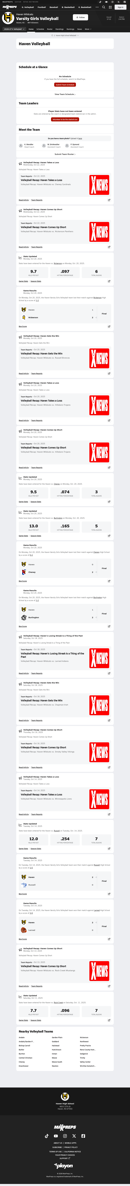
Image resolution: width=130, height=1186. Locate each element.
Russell (57, 831)
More (88, 29)
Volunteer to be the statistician (65, 119)
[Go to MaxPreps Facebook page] (83, 1136)
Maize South (57, 1062)
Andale (22, 1037)
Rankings (70, 29)
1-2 (37, 300)
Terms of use (55, 1151)
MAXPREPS (8, 2)
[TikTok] (100, 2)
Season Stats (36, 281)
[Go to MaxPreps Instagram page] (65, 1136)
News (79, 29)
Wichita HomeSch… (88, 1066)
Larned (97, 910)
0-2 (31, 555)
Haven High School (65, 1099)
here (80, 138)
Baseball (54, 7)
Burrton (22, 1053)
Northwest (84, 1041)
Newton (55, 1066)
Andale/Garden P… (26, 1041)
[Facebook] (124, 2)
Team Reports (26, 176)
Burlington (58, 518)
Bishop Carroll (24, 1045)
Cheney (57, 484)
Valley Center (85, 1062)
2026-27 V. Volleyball (14, 29)
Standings (59, 29)
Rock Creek (58, 1002)
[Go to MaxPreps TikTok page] (47, 1136)
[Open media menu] (110, 7)
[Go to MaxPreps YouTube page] (56, 1136)
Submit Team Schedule (65, 84)
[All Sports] (97, 7)
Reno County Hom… (88, 1049)
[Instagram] (112, 2)
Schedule (40, 29)
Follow (80, 17)
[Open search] (103, 7)
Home (31, 29)
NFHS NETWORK (30, 2)
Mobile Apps (70, 1143)
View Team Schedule (65, 94)
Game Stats (23, 281)
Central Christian (25, 1057)
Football (42, 7)
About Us (58, 1143)
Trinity (82, 1057)
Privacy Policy (71, 1147)
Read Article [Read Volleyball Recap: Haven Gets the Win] (24, 373)
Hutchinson (56, 1049)
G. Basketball (84, 7)
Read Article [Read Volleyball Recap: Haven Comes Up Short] (24, 247)
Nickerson (58, 263)
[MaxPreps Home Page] (52, 35)
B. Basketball (68, 7)
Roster (49, 29)
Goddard (55, 1041)
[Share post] (109, 200)
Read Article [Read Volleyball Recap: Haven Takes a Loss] (24, 200)
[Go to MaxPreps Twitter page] (74, 1136)
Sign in (120, 7)
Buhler (21, 1049)
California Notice (72, 1151)
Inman (54, 1053)
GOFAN (18, 2)
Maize (54, 1057)
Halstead (55, 1045)
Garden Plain (57, 1037)
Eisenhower (23, 1066)
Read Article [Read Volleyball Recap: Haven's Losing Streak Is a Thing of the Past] (24, 673)
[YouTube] (106, 2)
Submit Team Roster (65, 154)
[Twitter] (118, 2)
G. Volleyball (28, 7)
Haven (28, 310)
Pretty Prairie (85, 1045)
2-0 (31, 868)
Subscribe (57, 1147)
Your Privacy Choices (65, 1155)
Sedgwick (84, 1053)
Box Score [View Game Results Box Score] (23, 326)
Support (65, 1158)
